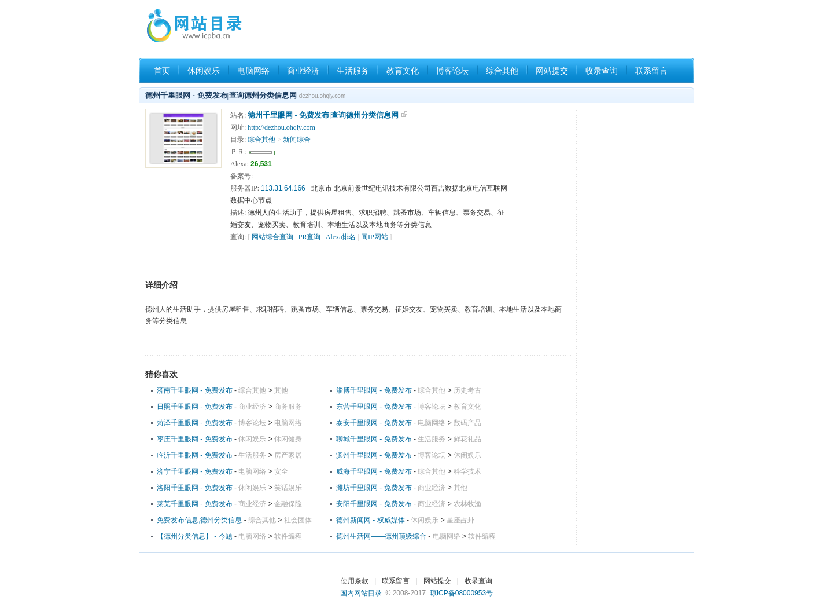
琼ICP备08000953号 (461, 593)
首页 (162, 70)
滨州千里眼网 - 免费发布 (374, 455)
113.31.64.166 (283, 188)
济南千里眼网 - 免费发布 (195, 390)
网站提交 (552, 70)
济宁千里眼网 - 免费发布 (195, 471)
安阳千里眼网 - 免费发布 (374, 504)
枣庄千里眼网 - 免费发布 (195, 439)
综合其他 (502, 70)
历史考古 (467, 390)
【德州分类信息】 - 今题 (195, 536)
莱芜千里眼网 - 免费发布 (195, 504)
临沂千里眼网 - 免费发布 (195, 455)
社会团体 (298, 520)
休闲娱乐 (203, 70)
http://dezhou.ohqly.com (281, 127)
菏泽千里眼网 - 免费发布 (195, 423)
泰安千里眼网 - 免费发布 (374, 423)
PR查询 (309, 237)
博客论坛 (452, 70)
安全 (281, 471)
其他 (281, 390)
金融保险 (288, 504)
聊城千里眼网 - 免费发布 (374, 439)
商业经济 (303, 70)
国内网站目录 (361, 593)
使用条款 (354, 581)
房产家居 (288, 455)
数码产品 (467, 423)
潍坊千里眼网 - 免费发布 (374, 488)
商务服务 (288, 407)
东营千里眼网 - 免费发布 (374, 407)
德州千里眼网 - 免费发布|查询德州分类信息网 (323, 115)
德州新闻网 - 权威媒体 (371, 520)
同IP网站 (374, 237)
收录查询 (601, 70)
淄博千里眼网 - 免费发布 (374, 390)
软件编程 (288, 536)
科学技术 (467, 471)
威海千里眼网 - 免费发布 (374, 471)
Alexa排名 (341, 237)
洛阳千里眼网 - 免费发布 (195, 488)
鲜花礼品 (467, 439)
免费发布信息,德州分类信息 (199, 520)
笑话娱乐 (288, 488)
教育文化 (402, 70)
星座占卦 (460, 520)
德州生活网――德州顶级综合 (381, 536)
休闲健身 (288, 439)
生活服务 (353, 70)
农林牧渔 (467, 504)
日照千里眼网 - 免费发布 (195, 407)
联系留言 (651, 70)
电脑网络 (253, 70)
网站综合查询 (272, 237)
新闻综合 (297, 140)
